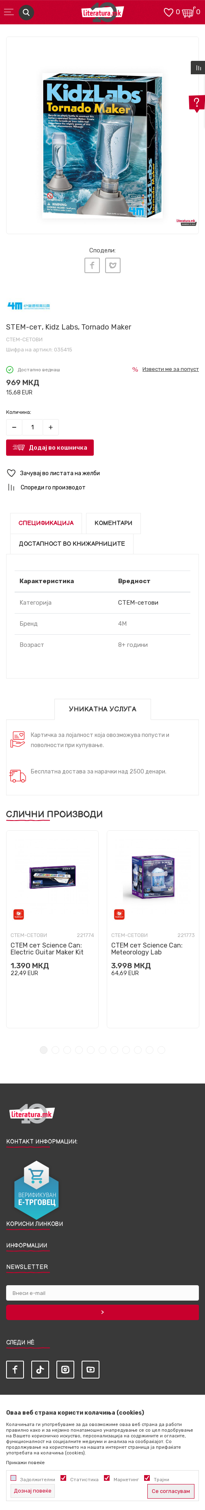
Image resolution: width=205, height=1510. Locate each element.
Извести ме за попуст (170, 369)
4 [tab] (79, 1050)
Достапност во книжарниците (72, 544)
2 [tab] (55, 1050)
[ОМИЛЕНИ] (168, 11)
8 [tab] (126, 1050)
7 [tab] (114, 1050)
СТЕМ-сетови (24, 339)
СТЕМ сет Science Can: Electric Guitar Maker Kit (47, 949)
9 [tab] (138, 1050)
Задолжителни (37, 1479)
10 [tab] (149, 1050)
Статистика (84, 1479)
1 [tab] (43, 1050)
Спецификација (46, 523)
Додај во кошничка (58, 447)
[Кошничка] (189, 11)
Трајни (161, 1479)
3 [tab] (67, 1050)
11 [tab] (161, 1050)
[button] (102, 473)
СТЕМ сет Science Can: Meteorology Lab (147, 949)
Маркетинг (126, 1479)
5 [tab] (91, 1050)
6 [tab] (102, 1050)
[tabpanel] (102, 133)
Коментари (113, 523)
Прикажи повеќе (25, 1462)
